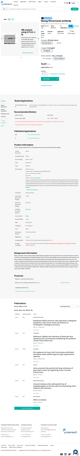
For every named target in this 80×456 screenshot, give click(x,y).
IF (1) (25, 306)
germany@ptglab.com (46, 436)
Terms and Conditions (30, 445)
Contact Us (3, 445)
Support (40, 1)
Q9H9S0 (28, 237)
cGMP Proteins (32, 1)
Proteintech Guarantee (46, 85)
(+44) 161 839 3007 (26, 434)
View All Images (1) (27, 53)
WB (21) (21, 306)
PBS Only (59, 43)
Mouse (20, 310)
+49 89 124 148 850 (46, 434)
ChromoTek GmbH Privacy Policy (8, 450)
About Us (16, 5)
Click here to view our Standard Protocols (25, 291)
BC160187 (37, 177)
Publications (63, 28)
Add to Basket (46, 79)
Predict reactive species (32, 189)
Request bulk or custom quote (57, 74)
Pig (31, 310)
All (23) (16, 306)
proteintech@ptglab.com (7, 436)
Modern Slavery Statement (15, 447)
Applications (23, 1)
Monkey (28, 310)
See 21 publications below (33, 134)
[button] (75, 452)
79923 (27, 219)
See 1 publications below (33, 138)
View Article (36, 330)
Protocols (3, 116)
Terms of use (20, 445)
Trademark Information (42, 445)
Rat (24, 310)
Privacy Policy (11, 445)
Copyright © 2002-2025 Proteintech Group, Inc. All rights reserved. (35, 450)
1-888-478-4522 (5, 434)
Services (46, 1)
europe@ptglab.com (26, 436)
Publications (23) (5, 113)
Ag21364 (31, 169)
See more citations (27, 408)
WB (13, 19)
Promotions (53, 1)
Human (16, 310)
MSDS (2, 125)
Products (16, 1)
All (9, 19)
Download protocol (65, 282)
